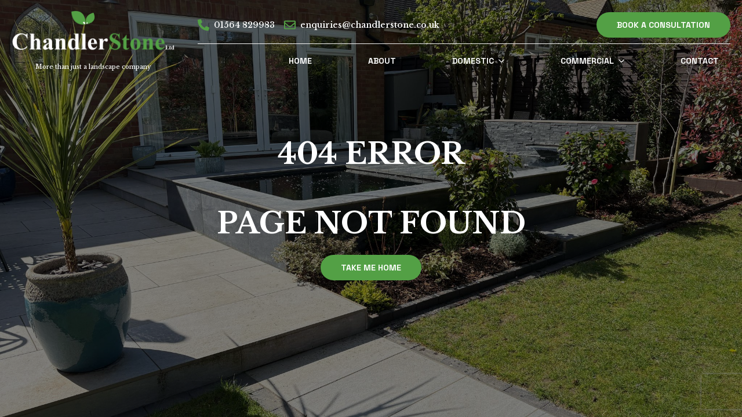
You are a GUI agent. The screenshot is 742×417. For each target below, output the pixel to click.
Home (300, 61)
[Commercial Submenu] (625, 61)
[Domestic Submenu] (505, 61)
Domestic (473, 61)
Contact (700, 61)
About (382, 61)
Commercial (587, 61)
